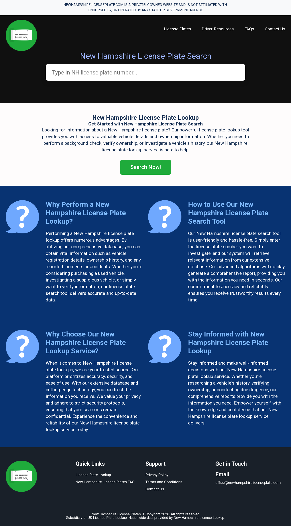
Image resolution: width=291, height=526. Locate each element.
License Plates (177, 28)
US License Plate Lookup (107, 518)
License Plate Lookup (93, 475)
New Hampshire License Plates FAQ (105, 482)
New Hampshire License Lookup (199, 518)
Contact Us (275, 28)
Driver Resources (218, 28)
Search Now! (145, 167)
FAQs (249, 28)
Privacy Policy (157, 475)
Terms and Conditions (164, 482)
